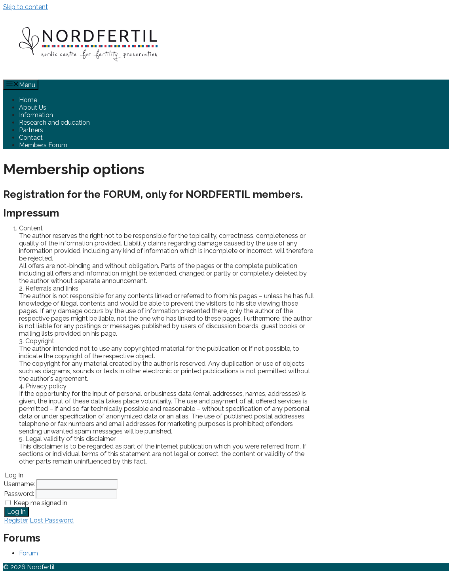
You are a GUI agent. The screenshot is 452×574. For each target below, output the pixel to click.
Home (28, 100)
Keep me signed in (40, 503)
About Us (32, 107)
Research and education (54, 122)
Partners (31, 130)
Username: (20, 484)
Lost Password (52, 520)
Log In (16, 511)
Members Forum (43, 145)
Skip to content (25, 7)
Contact (31, 137)
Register (16, 520)
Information (36, 115)
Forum (28, 553)
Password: (20, 494)
